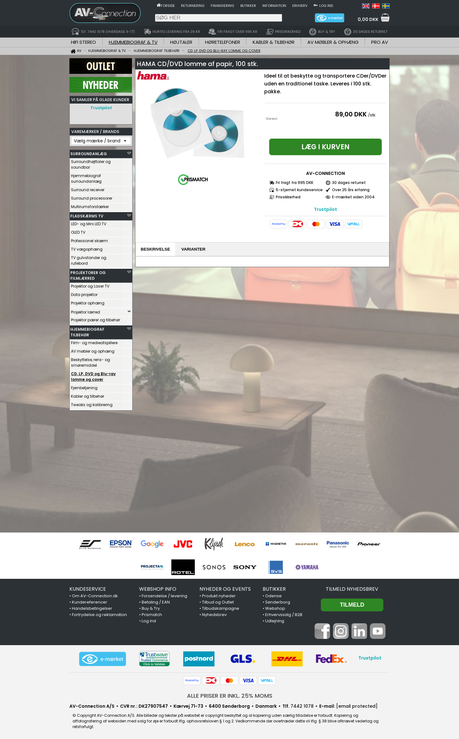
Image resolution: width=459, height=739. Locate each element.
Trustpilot (101, 108)
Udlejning (274, 621)
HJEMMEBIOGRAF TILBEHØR (87, 330)
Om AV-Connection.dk (95, 596)
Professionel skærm (89, 239)
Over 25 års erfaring (351, 189)
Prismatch (152, 615)
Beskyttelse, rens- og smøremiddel (90, 360)
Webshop (275, 608)
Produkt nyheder (219, 596)
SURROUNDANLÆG (88, 152)
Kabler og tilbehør (87, 394)
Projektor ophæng (87, 301)
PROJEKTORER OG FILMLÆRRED (88, 273)
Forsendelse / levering (164, 596)
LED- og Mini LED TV (88, 222)
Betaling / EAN (156, 602)
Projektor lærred (85, 310)
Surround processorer (91, 196)
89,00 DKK (351, 114)
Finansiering (222, 5)
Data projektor (84, 293)
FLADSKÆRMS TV (86, 214)
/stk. (372, 115)
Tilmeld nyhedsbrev (352, 589)
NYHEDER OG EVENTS (225, 589)
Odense (273, 596)
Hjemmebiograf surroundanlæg (86, 176)
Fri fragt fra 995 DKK (294, 182)
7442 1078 (302, 706)
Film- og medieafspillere (94, 341)
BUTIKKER (274, 589)
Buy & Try (151, 608)
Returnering (192, 5)
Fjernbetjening (84, 386)
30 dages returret (349, 182)
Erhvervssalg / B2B (283, 615)
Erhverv (299, 5)
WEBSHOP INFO (157, 589)
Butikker (248, 5)
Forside (168, 5)
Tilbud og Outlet (218, 602)
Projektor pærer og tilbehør (95, 318)
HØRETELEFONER (222, 42)
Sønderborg (277, 602)
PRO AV (379, 42)
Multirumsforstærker (90, 205)
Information (274, 5)
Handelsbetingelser (92, 608)
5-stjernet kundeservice (299, 189)
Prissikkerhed (288, 197)
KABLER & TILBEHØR (274, 42)
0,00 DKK (368, 19)
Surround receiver (87, 188)
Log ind (326, 5)
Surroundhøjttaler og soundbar (91, 162)
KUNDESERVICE (87, 589)
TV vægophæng (87, 247)
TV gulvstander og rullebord (88, 258)
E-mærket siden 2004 (353, 197)
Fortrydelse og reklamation (99, 615)
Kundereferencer (89, 602)
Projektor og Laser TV (90, 284)
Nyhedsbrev (214, 615)
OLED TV (78, 230)
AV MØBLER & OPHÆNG (333, 42)
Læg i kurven (325, 147)
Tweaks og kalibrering (92, 403)
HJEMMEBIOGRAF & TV (133, 42)
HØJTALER (181, 42)
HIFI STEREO (83, 42)
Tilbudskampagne (220, 608)
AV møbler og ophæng (92, 349)
